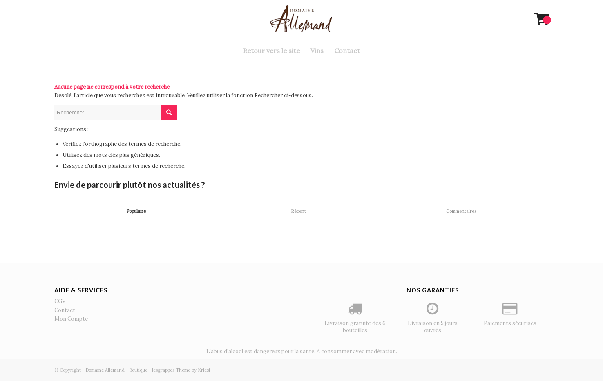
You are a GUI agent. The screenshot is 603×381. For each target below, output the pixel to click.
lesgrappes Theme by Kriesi (181, 370)
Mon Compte (71, 318)
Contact (64, 310)
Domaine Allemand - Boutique (116, 370)
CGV (59, 301)
